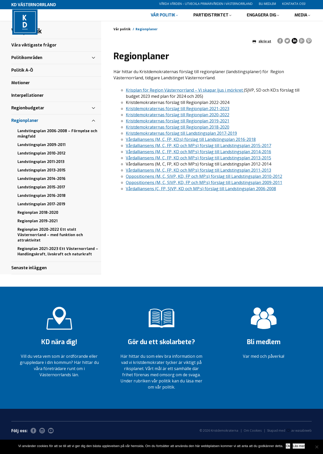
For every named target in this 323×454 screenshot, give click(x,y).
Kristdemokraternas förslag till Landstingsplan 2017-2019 (181, 147)
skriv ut (261, 55)
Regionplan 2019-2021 (37, 235)
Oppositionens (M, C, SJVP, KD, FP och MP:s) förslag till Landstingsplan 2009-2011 (204, 196)
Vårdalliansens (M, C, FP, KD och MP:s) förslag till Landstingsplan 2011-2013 (198, 184)
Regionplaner (24, 134)
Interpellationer (27, 109)
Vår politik (163, 22)
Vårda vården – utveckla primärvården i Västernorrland (206, 4)
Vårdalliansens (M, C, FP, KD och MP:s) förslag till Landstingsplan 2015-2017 (198, 159)
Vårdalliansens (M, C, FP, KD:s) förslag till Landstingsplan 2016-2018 (191, 153)
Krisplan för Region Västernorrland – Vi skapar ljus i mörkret (185, 104)
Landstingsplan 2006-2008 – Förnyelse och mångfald (57, 148)
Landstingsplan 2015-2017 (41, 201)
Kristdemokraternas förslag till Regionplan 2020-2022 (177, 129)
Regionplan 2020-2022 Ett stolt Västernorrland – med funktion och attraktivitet (50, 249)
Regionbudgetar (27, 122)
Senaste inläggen (29, 282)
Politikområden (26, 71)
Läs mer (299, 446)
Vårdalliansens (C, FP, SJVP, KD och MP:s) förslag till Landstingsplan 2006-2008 (201, 203)
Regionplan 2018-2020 (37, 226)
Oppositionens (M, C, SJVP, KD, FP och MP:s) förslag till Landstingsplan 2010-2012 (204, 190)
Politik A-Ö (22, 84)
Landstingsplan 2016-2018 (41, 209)
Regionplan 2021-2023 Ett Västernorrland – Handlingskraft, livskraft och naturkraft (57, 265)
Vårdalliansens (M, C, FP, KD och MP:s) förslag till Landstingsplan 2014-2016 (198, 166)
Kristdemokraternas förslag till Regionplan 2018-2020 (177, 141)
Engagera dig (261, 22)
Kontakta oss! (294, 4)
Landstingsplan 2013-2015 (41, 184)
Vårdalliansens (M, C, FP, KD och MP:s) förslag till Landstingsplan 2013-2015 (198, 172)
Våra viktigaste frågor (33, 59)
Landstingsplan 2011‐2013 (40, 175)
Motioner (20, 97)
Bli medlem (267, 4)
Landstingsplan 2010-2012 (41, 167)
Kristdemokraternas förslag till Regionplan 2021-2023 (177, 122)
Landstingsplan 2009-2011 (41, 159)
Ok (288, 446)
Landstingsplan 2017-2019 (41, 218)
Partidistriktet (211, 22)
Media (300, 22)
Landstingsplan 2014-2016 (41, 192)
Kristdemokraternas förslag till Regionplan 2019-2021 (177, 135)
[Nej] (316, 446)
